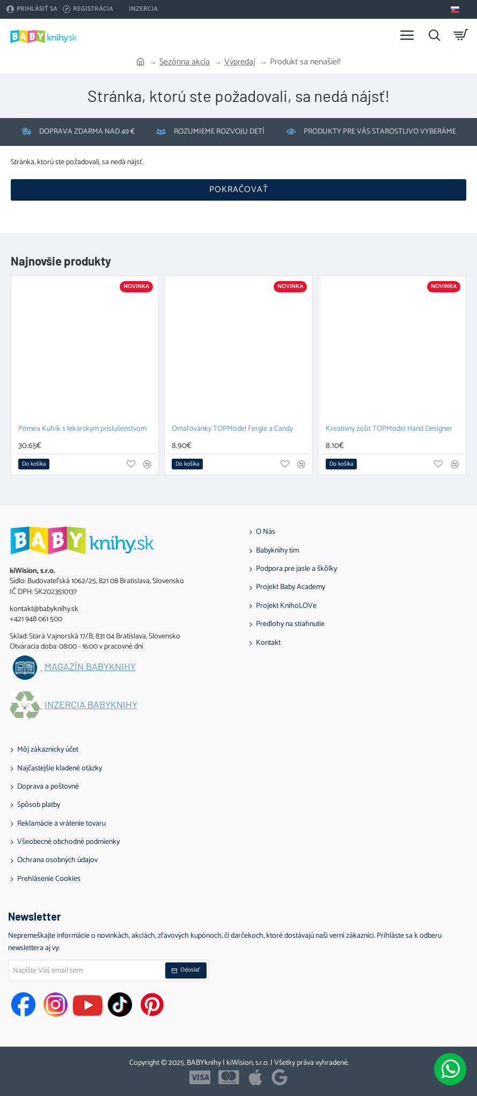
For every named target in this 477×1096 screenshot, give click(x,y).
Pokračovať (238, 189)
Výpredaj (239, 62)
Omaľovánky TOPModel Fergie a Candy (232, 429)
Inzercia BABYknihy (91, 705)
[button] (33, 464)
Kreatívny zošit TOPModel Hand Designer (389, 429)
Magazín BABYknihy (90, 666)
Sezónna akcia (184, 62)
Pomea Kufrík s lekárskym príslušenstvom (82, 429)
